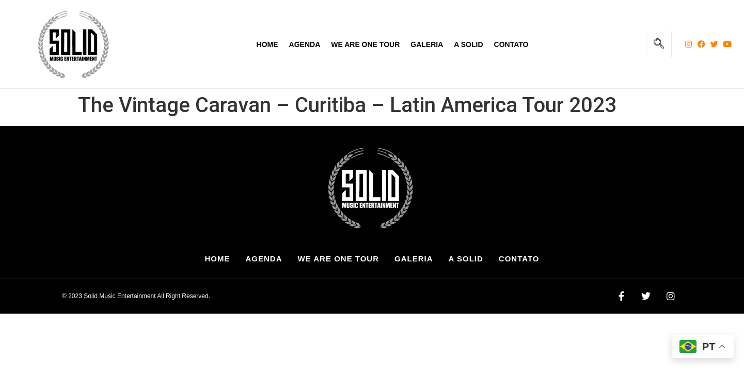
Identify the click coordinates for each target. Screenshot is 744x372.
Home (267, 44)
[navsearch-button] (659, 44)
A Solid (468, 44)
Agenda (305, 44)
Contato (511, 44)
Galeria (426, 44)
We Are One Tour (365, 44)
